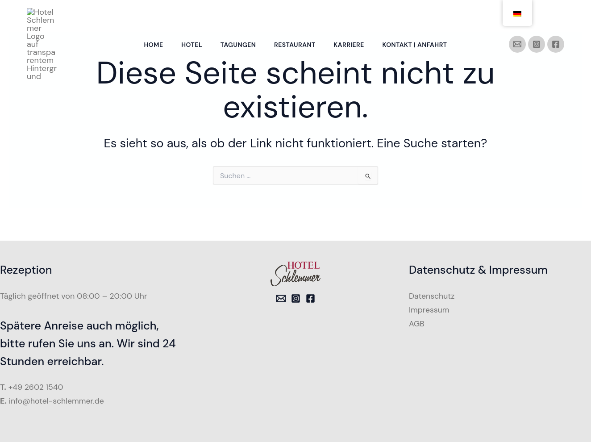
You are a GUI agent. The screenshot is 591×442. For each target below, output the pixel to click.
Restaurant (295, 16)
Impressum (429, 309)
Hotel (189, 16)
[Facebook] (555, 15)
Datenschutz (432, 296)
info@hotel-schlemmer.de (57, 401)
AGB (417, 323)
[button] (19, 422)
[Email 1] (281, 298)
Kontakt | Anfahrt (418, 16)
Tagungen (237, 16)
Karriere (351, 16)
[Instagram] (536, 15)
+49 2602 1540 (36, 387)
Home (149, 16)
